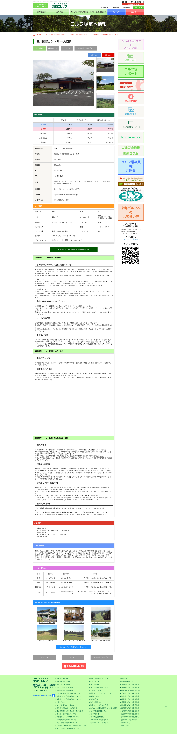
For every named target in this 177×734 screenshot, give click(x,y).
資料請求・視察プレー (86, 48)
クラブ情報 (39, 48)
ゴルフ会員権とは (96, 684)
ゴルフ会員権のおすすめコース (67, 705)
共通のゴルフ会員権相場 (129, 720)
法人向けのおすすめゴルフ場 (66, 714)
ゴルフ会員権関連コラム (98, 711)
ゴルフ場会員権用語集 (131, 166)
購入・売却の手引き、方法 (99, 678)
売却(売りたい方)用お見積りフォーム (69, 696)
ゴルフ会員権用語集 (97, 717)
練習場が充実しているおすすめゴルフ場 (70, 711)
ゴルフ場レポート (130, 71)
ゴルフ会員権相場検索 (79, 12)
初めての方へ (42, 12)
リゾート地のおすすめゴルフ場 (67, 723)
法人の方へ (60, 12)
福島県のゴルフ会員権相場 (130, 696)
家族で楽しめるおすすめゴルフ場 (68, 717)
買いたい (134, 12)
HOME (39, 34)
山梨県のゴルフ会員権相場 (130, 714)
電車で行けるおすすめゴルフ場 (67, 708)
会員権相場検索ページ (64, 681)
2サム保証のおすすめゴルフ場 (66, 720)
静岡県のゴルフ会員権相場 (130, 717)
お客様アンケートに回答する (99, 723)
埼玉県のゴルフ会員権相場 (130, 687)
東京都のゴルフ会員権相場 (130, 684)
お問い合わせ (138, 7)
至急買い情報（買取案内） (65, 687)
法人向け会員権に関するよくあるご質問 (103, 708)
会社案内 (127, 7)
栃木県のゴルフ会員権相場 (130, 702)
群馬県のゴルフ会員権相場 (130, 699)
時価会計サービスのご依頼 (99, 705)
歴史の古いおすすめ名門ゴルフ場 (68, 728)
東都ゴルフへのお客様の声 (131, 212)
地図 (77, 154)
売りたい (116, 12)
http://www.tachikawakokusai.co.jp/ (66, 195)
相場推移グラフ (53, 48)
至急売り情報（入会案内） (65, 690)
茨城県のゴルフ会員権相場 (130, 705)
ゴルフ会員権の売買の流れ (99, 687)
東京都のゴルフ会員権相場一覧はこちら (74, 647)
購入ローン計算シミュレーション (101, 693)
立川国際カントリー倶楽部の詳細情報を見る (74, 249)
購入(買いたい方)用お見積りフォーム (69, 699)
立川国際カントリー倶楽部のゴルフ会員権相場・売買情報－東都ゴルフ (92, 34)
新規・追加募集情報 (98, 12)
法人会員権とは (95, 702)
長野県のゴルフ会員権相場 (130, 711)
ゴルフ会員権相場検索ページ (54, 34)
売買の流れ (116, 7)
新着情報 (105, 7)
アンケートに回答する (130, 239)
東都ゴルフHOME (62, 678)
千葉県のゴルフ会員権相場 (130, 693)
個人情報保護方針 (127, 681)
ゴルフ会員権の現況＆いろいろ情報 (68, 693)
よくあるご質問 (95, 690)
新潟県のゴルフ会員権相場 (130, 708)
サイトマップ (125, 726)
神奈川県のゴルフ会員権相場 (130, 690)
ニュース (67, 48)
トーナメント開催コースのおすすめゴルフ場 (71, 726)
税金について (94, 696)
